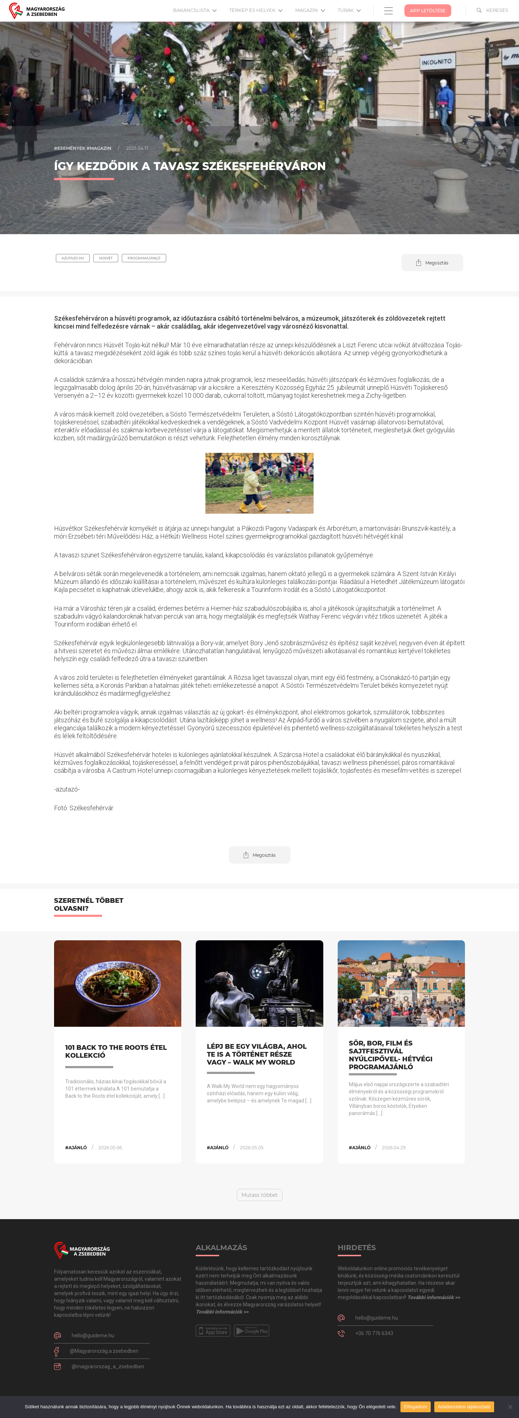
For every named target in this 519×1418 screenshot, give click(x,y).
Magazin (310, 10)
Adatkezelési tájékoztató (464, 1406)
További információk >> (222, 1312)
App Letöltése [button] (427, 10)
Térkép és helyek (256, 10)
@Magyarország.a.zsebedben (104, 1351)
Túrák (349, 10)
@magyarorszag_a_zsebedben (108, 1366)
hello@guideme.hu (93, 1335)
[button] (432, 262)
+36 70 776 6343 (374, 1333)
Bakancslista (195, 10)
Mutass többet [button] (259, 1195)
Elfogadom (415, 1406)
